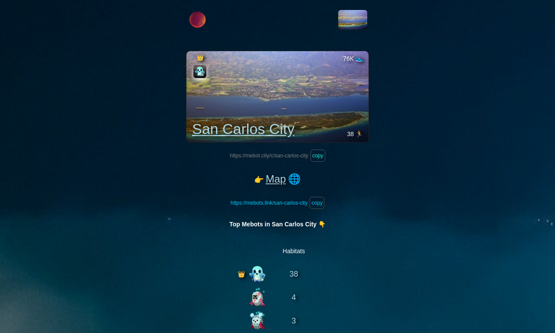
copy (318, 156)
